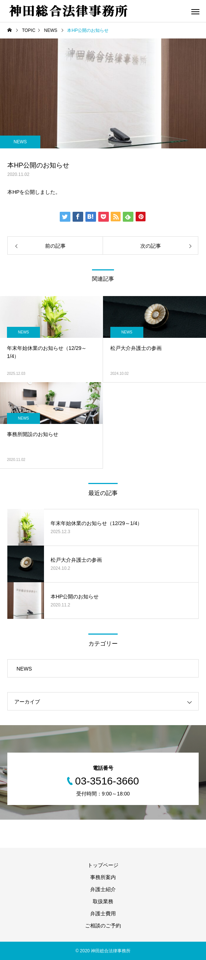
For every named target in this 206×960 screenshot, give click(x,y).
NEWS (20, 141)
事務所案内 (103, 877)
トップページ (103, 865)
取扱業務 (103, 901)
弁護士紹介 (103, 889)
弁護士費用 (103, 913)
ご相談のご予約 (103, 925)
